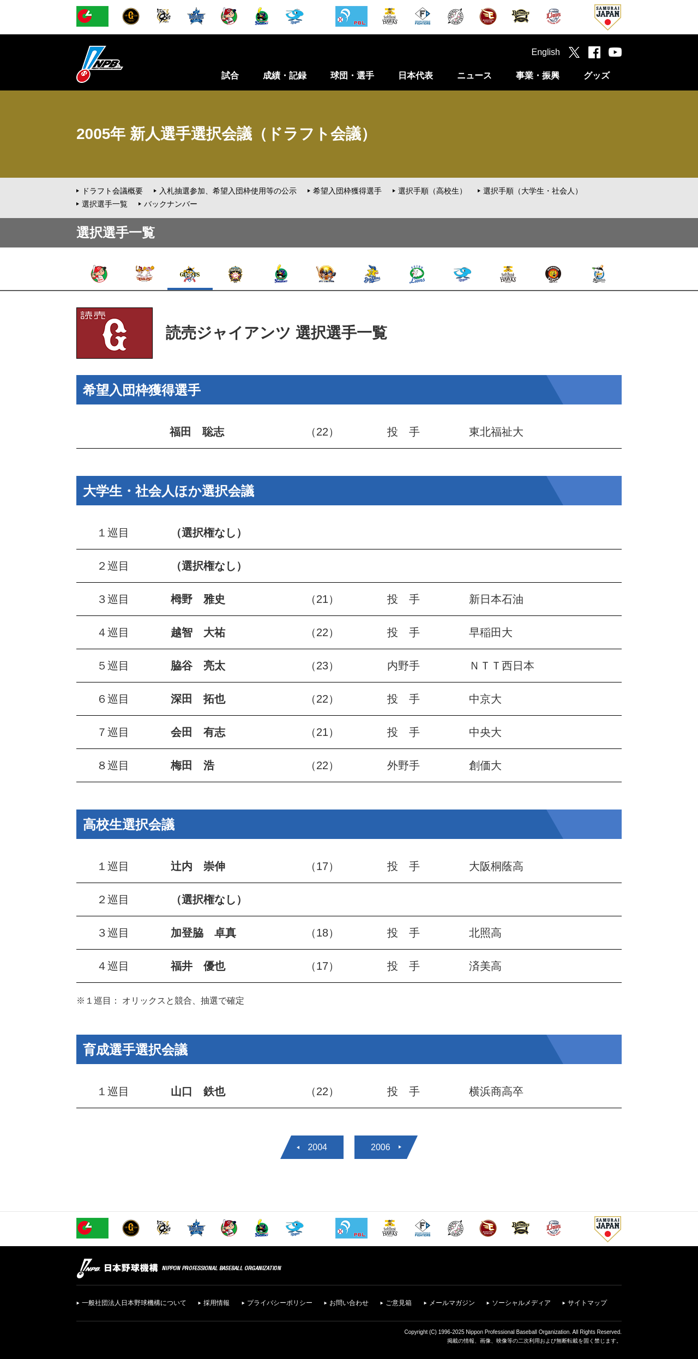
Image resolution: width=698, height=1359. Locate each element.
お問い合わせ (349, 1303)
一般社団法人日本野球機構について (134, 1303)
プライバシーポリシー (279, 1303)
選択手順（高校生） (432, 190)
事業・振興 (537, 75)
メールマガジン (452, 1303)
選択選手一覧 (105, 204)
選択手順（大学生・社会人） (532, 190)
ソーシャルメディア (521, 1303)
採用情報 (216, 1303)
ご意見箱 (399, 1303)
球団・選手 (352, 75)
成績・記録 (284, 75)
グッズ (596, 75)
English (546, 52)
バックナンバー (170, 204)
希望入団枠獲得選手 (347, 190)
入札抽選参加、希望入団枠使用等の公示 (228, 190)
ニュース (474, 75)
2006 (380, 1147)
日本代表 (415, 75)
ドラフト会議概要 (112, 190)
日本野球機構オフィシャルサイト (127, 64)
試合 (230, 75)
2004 (317, 1147)
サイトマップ (587, 1303)
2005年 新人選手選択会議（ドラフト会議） (226, 133)
